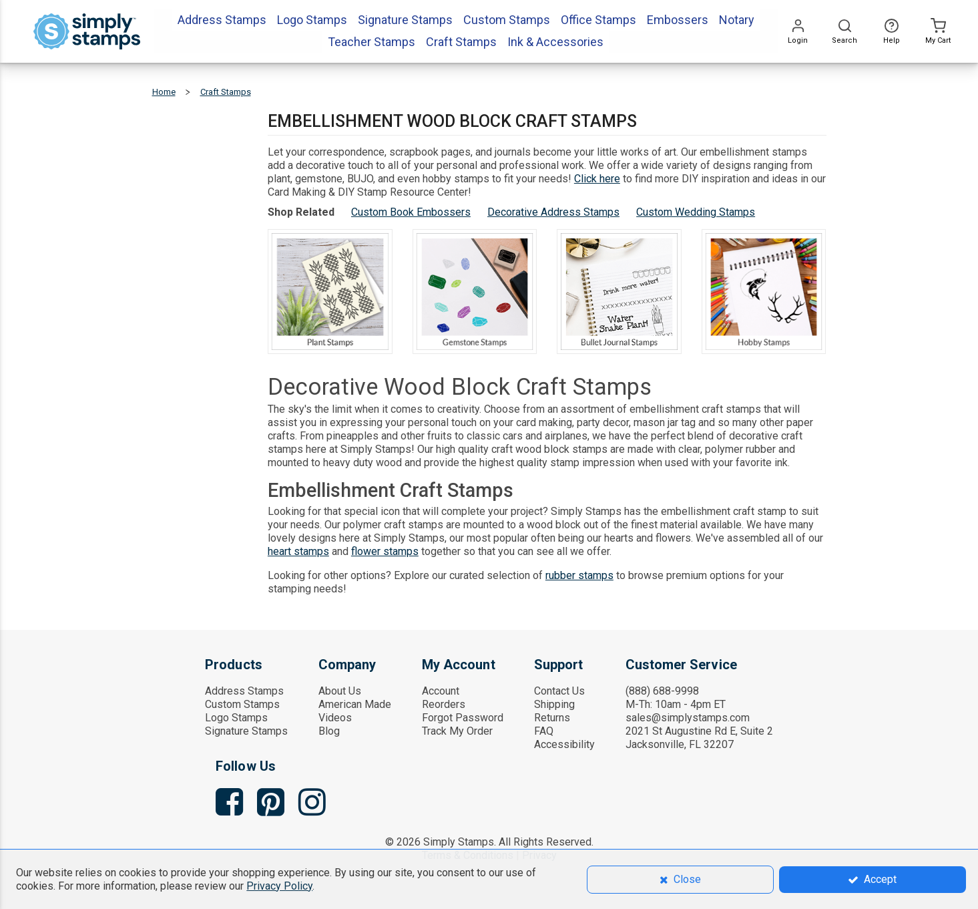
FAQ (543, 731)
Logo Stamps (236, 717)
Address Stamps (244, 691)
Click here (597, 178)
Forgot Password (462, 717)
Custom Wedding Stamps (695, 212)
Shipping (554, 704)
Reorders (443, 704)
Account (440, 691)
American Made (354, 704)
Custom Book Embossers (411, 212)
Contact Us (559, 691)
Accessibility (564, 744)
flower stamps (385, 551)
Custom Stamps (242, 704)
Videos (335, 717)
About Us (339, 691)
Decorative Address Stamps (553, 212)
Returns (552, 717)
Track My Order (457, 731)
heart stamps (298, 551)
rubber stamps (579, 575)
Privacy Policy (279, 886)
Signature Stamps (246, 731)
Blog (329, 731)
